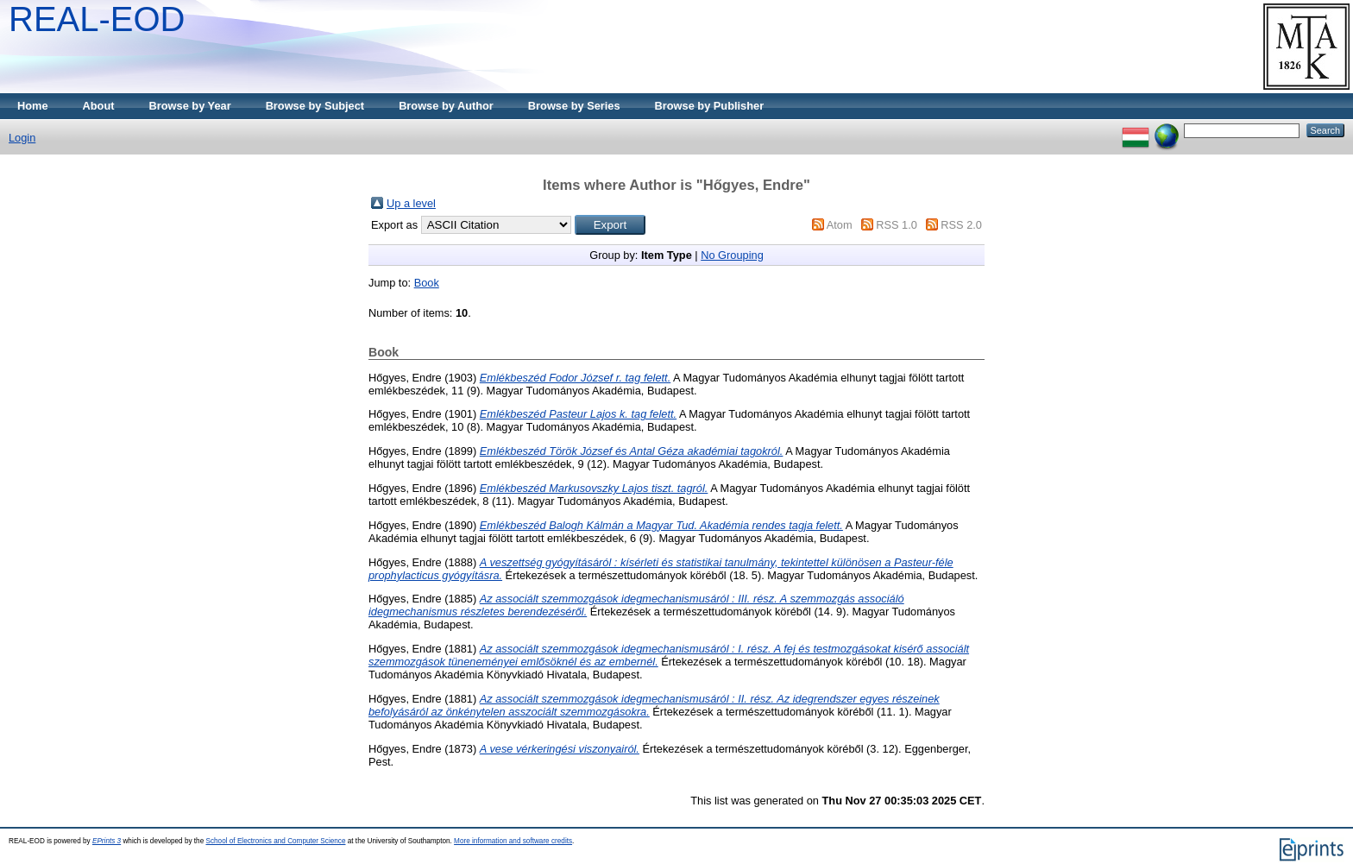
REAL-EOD (97, 19)
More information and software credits (513, 841)
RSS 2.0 (961, 224)
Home (32, 105)
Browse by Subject (315, 105)
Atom (840, 224)
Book (426, 282)
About (99, 105)
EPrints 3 (106, 841)
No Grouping (732, 255)
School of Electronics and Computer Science (275, 841)
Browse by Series (574, 105)
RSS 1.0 (896, 224)
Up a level (411, 203)
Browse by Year (190, 105)
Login (22, 137)
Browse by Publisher (710, 105)
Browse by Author (446, 105)
